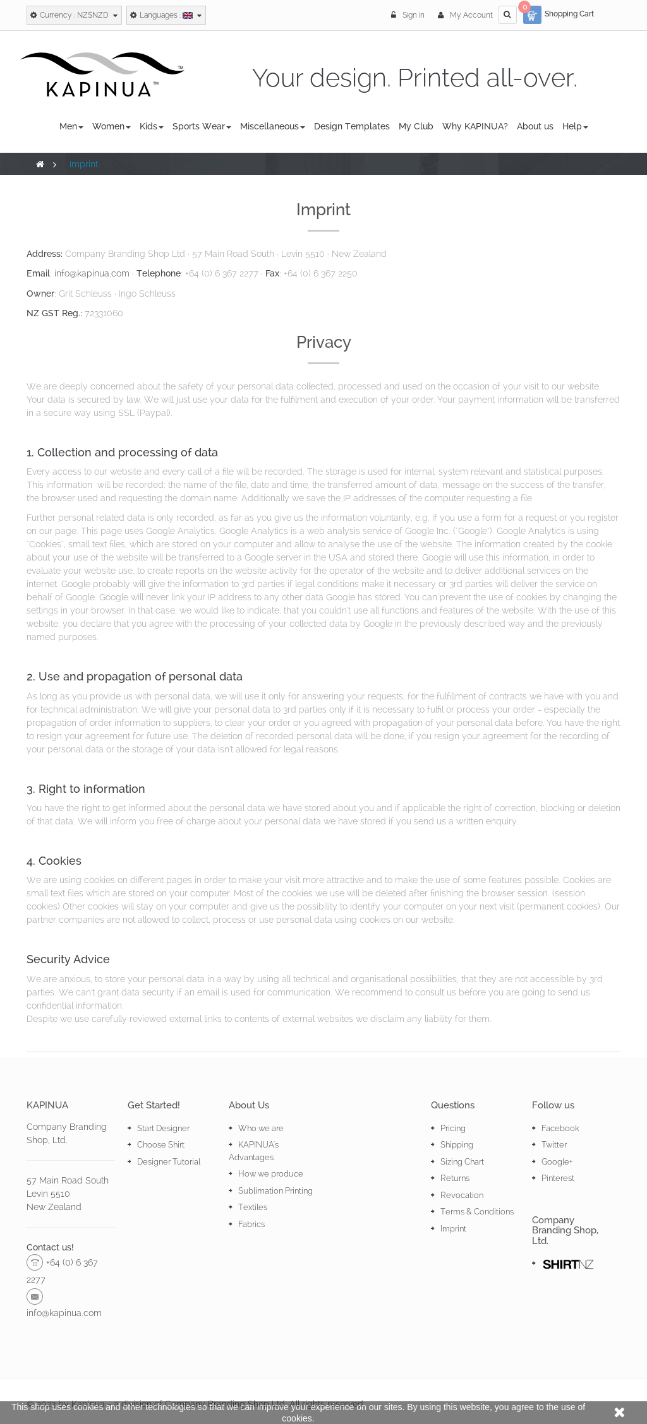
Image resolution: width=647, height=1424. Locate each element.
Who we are (261, 1128)
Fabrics (251, 1224)
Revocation (461, 1195)
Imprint (453, 1228)
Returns (454, 1178)
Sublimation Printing (275, 1191)
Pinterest (557, 1178)
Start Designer (163, 1128)
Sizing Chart (462, 1161)
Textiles (252, 1207)
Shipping (456, 1144)
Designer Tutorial (168, 1161)
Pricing (453, 1128)
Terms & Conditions (477, 1211)
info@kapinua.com (92, 273)
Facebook (560, 1128)
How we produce (270, 1173)
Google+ (556, 1161)
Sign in (408, 15)
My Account (465, 15)
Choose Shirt (160, 1144)
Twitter (554, 1144)
